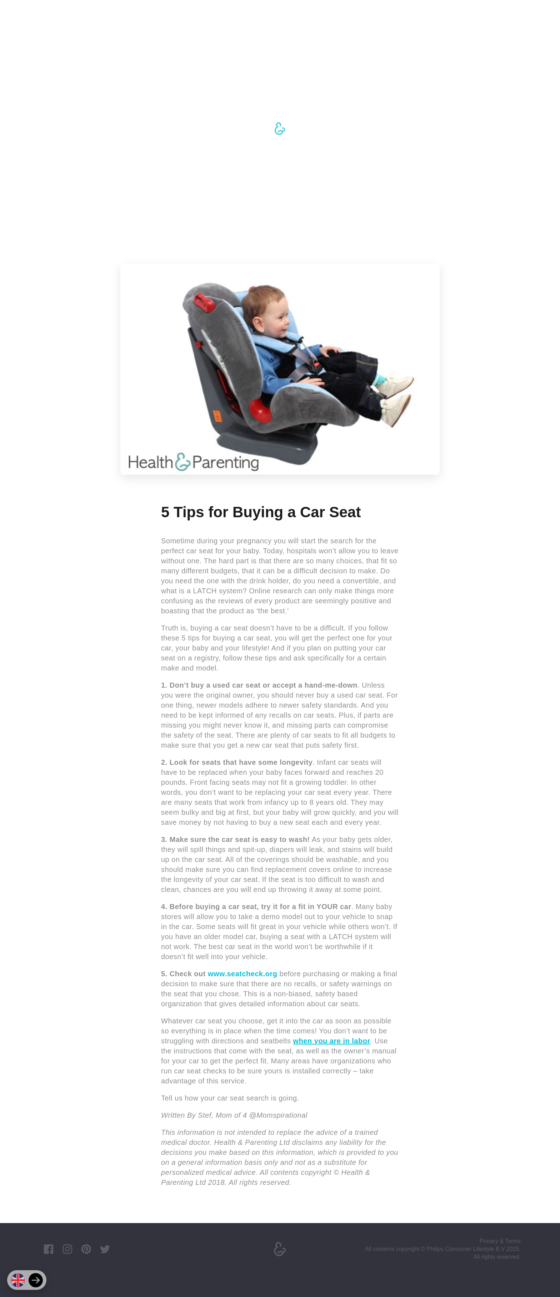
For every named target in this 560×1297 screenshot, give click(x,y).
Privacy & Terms (500, 1241)
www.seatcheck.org (243, 974)
